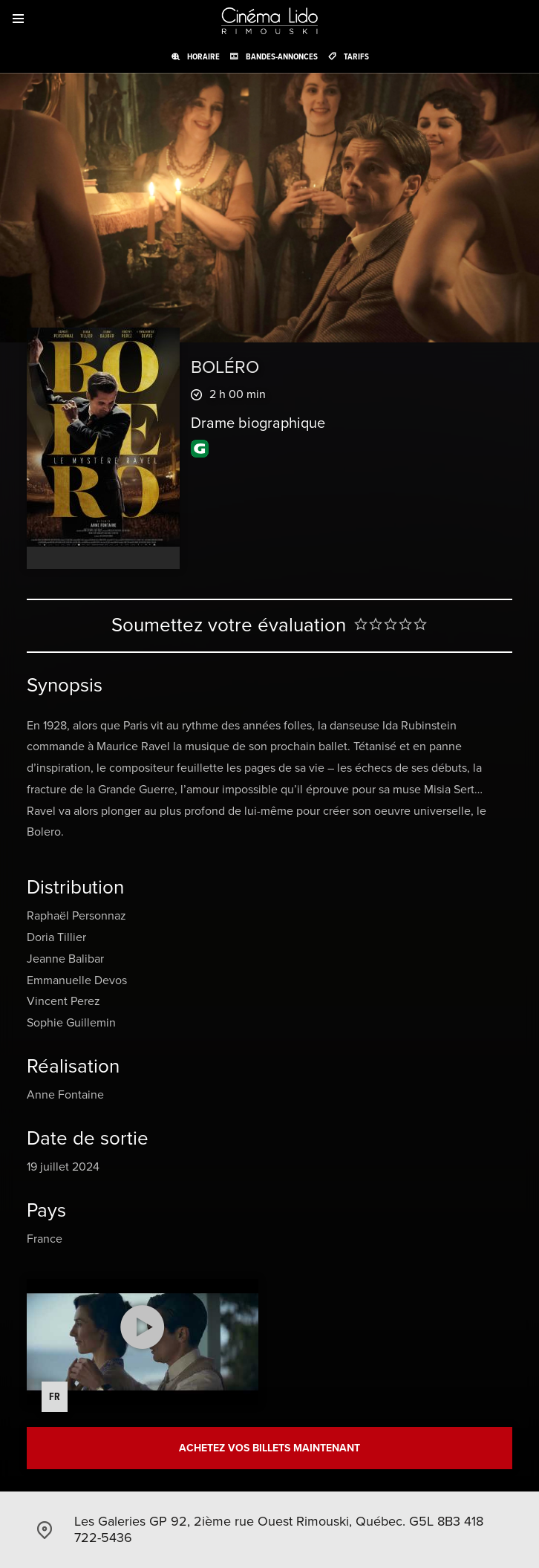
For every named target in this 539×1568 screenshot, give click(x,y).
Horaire (203, 56)
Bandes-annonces (282, 56)
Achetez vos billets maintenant (269, 1448)
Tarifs (356, 56)
